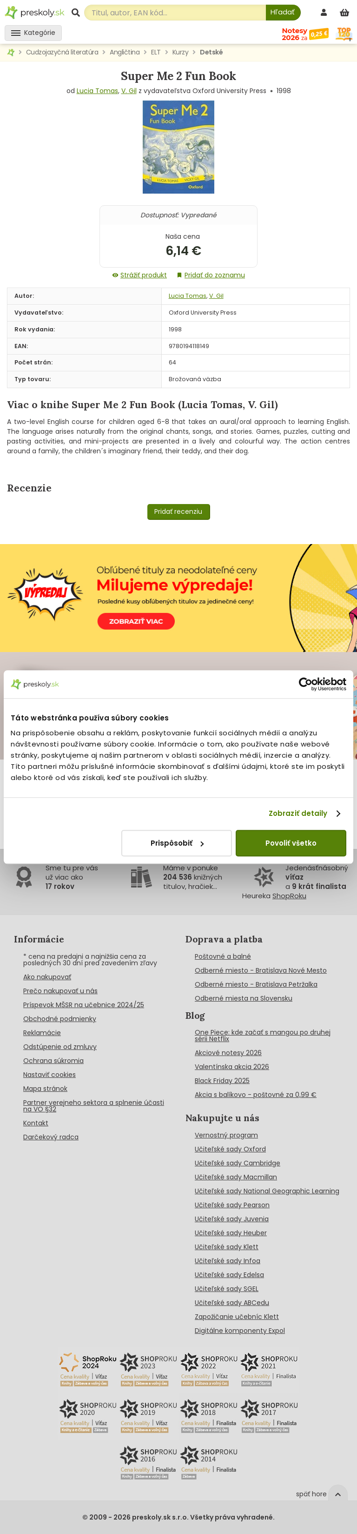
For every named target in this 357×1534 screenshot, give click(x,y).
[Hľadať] (283, 12)
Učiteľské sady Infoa (227, 1260)
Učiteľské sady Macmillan (236, 1177)
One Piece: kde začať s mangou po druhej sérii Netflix (263, 1035)
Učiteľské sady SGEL (226, 1288)
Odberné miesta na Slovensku (243, 998)
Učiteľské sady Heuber (231, 1233)
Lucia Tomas (97, 90)
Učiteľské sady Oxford (230, 1149)
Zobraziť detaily (298, 813)
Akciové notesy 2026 (228, 1052)
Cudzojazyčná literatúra (62, 52)
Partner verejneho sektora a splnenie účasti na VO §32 (93, 1106)
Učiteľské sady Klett (226, 1246)
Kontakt (35, 1123)
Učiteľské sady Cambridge (237, 1163)
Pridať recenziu (178, 511)
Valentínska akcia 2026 (232, 1066)
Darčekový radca (51, 1137)
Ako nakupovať (47, 977)
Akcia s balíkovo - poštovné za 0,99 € (256, 1094)
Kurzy (180, 52)
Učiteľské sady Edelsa (229, 1274)
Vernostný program (226, 1135)
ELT (156, 52)
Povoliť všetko (291, 843)
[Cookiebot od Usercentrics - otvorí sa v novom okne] (305, 684)
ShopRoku (289, 896)
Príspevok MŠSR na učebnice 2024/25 (83, 1004)
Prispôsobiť (177, 843)
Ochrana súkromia (53, 1060)
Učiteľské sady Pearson (232, 1205)
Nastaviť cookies (49, 1074)
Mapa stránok (45, 1088)
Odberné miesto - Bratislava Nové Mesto (261, 970)
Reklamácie (42, 1032)
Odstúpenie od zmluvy (60, 1046)
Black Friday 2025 (222, 1080)
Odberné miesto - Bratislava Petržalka (256, 984)
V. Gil (129, 90)
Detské (211, 52)
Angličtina (124, 52)
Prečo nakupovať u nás (60, 991)
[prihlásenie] (325, 12)
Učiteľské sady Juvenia (232, 1219)
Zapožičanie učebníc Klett (237, 1316)
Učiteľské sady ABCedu (232, 1302)
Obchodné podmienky (59, 1018)
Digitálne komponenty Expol (240, 1330)
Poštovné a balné (223, 956)
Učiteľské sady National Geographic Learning (267, 1191)
